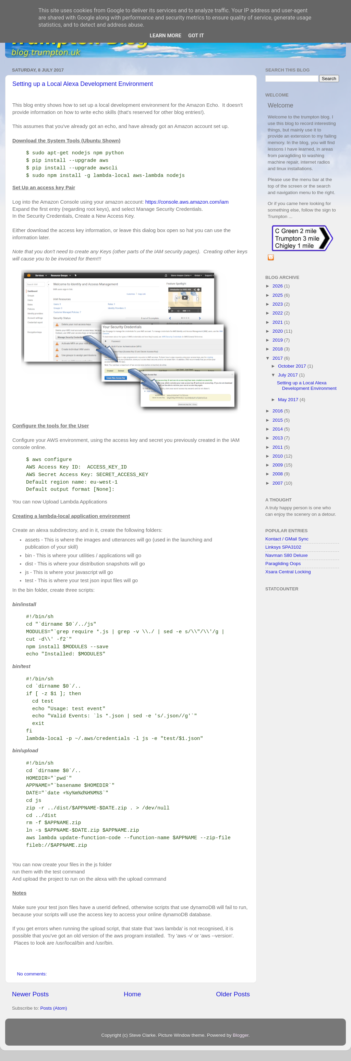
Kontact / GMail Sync (286, 538)
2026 (278, 286)
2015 (278, 420)
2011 (278, 447)
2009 (278, 465)
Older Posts (233, 994)
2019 (278, 340)
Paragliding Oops (283, 563)
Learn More (165, 36)
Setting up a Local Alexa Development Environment (82, 83)
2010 (278, 456)
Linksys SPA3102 (283, 547)
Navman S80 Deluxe (286, 555)
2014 (278, 429)
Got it (196, 36)
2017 (278, 358)
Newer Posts (30, 994)
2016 (278, 410)
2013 (278, 437)
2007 (278, 483)
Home (132, 994)
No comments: (32, 973)
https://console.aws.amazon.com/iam (187, 202)
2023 (278, 304)
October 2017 (292, 366)
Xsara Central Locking (288, 571)
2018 (278, 348)
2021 (278, 322)
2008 (278, 473)
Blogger (241, 1035)
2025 (278, 295)
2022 (278, 313)
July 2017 (288, 375)
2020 (278, 331)
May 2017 (289, 399)
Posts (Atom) (53, 1008)
